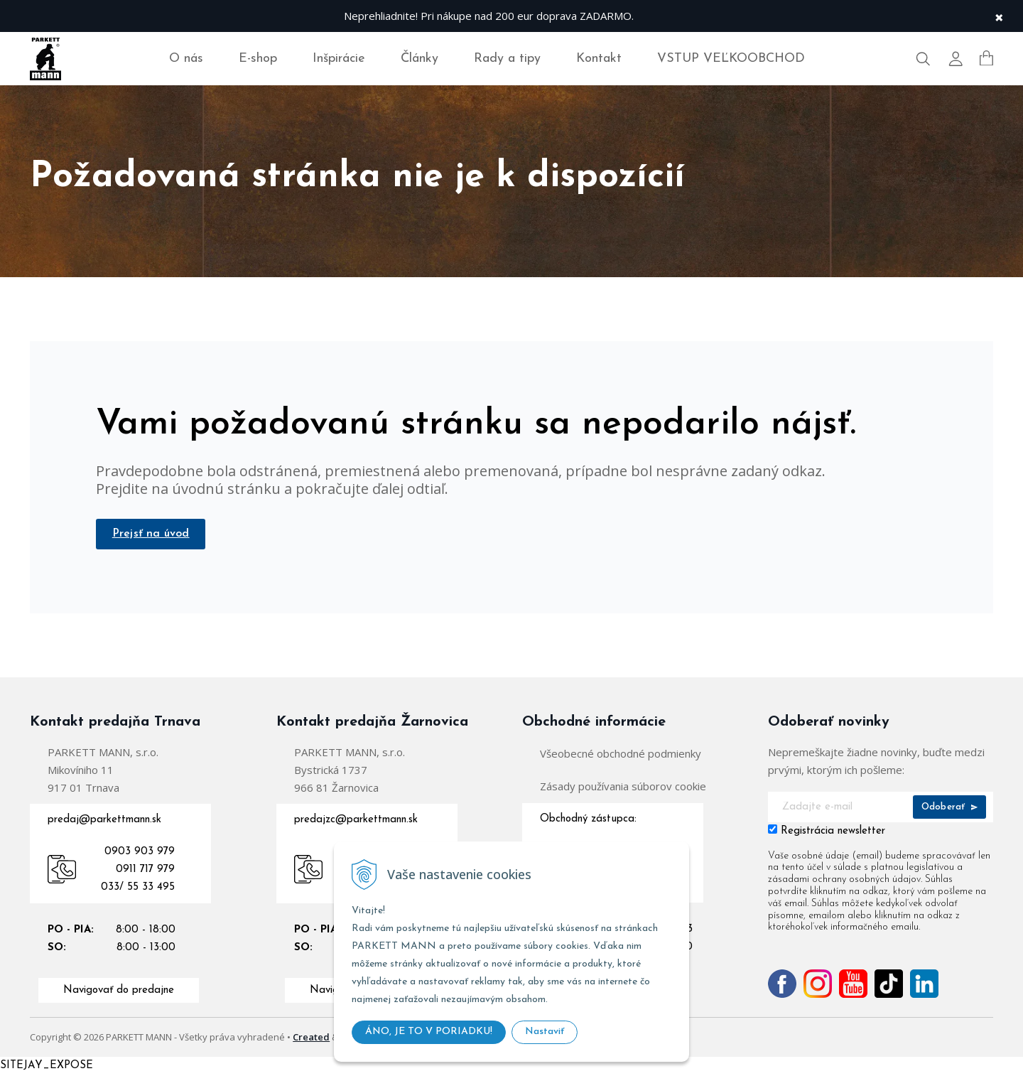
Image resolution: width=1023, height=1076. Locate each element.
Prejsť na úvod (153, 534)
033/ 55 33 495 (138, 888)
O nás (186, 58)
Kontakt (599, 58)
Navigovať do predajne (118, 991)
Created (311, 1038)
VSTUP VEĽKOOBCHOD (731, 58)
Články (419, 58)
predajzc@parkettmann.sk (356, 821)
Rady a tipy (507, 58)
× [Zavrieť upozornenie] (999, 16)
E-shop (258, 58)
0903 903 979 (139, 853)
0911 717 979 (145, 871)
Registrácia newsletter (833, 832)
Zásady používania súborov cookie (623, 787)
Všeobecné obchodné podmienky (620, 755)
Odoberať (949, 808)
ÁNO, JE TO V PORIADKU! (428, 1031)
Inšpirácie (339, 58)
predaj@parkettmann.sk (104, 821)
